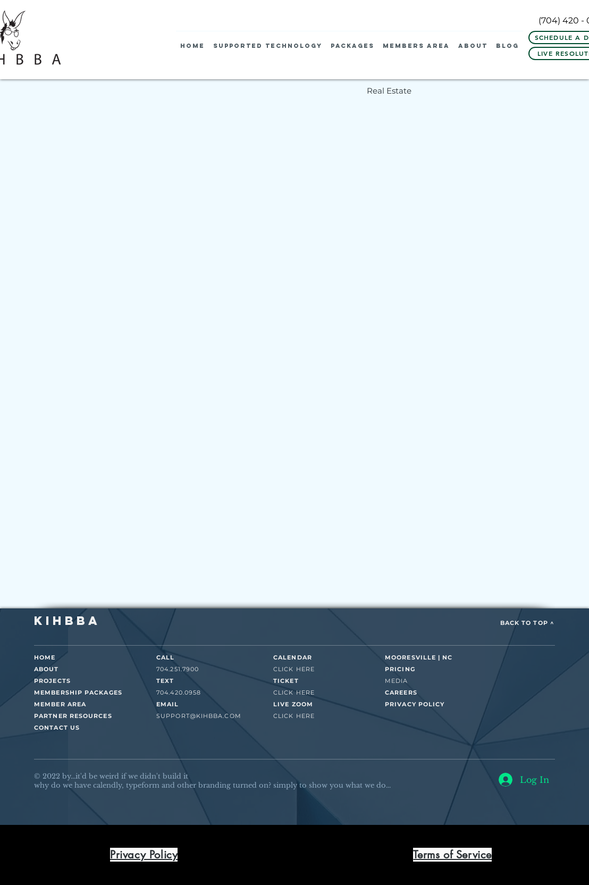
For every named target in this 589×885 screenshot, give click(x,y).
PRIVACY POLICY (414, 704)
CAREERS (401, 692)
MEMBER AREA (60, 704)
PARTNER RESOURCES (73, 716)
